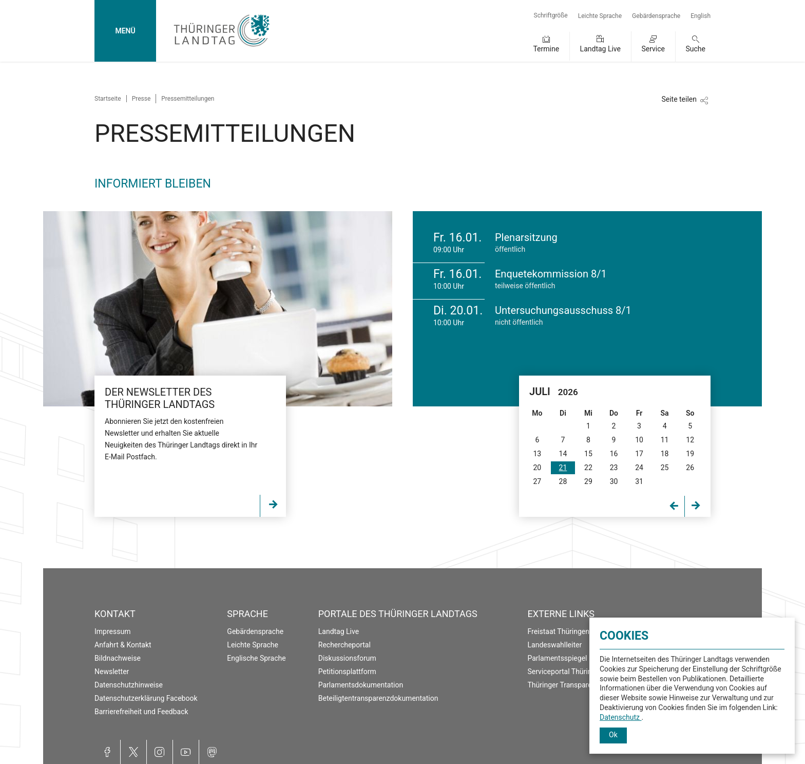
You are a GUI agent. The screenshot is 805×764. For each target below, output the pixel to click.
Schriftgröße (551, 15)
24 (639, 467)
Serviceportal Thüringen (566, 671)
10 (639, 440)
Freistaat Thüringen (559, 631)
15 (588, 454)
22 (588, 467)
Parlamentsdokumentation (360, 685)
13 (537, 454)
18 (665, 454)
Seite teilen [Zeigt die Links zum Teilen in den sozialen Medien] (679, 99)
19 (690, 454)
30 (614, 481)
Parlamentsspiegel (557, 658)
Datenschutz (621, 717)
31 (639, 481)
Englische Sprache (256, 658)
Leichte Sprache (600, 16)
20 (537, 467)
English (701, 16)
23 (614, 467)
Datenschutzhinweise (128, 685)
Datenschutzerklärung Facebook (146, 698)
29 (588, 481)
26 (690, 467)
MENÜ (125, 31)
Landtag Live (600, 49)
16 (614, 454)
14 (563, 454)
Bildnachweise (117, 658)
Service (653, 49)
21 (563, 467)
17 (639, 454)
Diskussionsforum (347, 658)
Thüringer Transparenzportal (573, 685)
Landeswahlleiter (555, 645)
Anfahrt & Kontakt (122, 645)
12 (690, 440)
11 (665, 440)
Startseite (107, 98)
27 (537, 481)
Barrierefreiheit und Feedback (141, 711)
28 (563, 481)
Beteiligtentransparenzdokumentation (378, 698)
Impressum (112, 631)
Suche (696, 49)
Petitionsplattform (347, 671)
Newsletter (111, 671)
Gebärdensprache (656, 16)
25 (665, 467)
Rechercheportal (344, 645)
